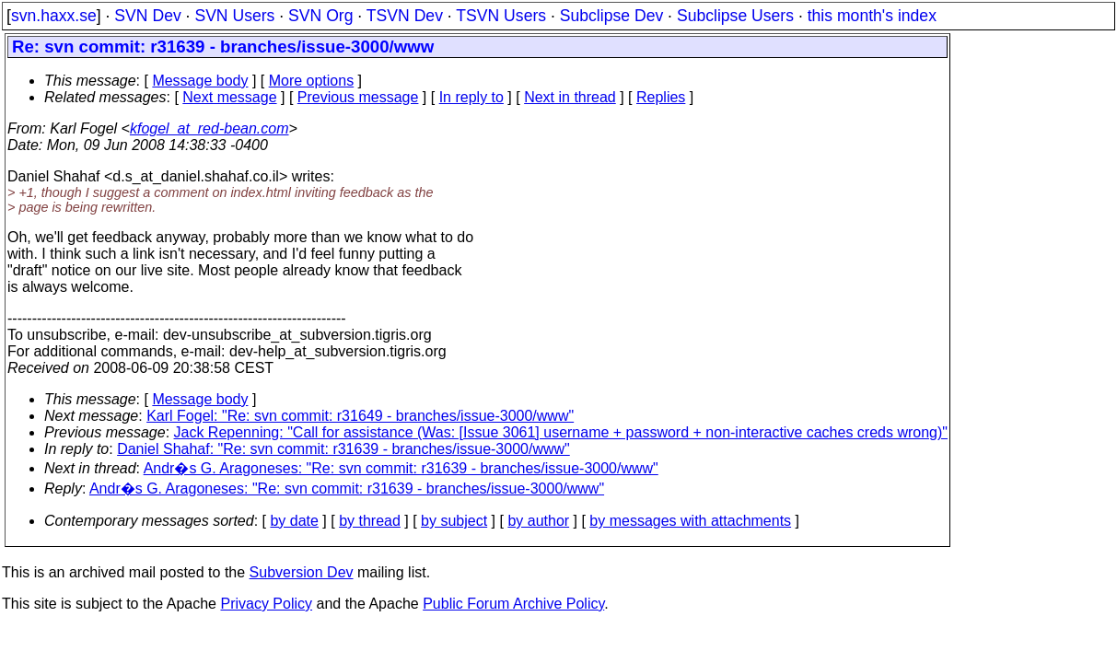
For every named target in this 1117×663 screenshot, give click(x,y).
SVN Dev (147, 15)
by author (538, 521)
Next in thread (570, 97)
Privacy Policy (266, 603)
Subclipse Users (735, 15)
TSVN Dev (405, 15)
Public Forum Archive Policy (513, 603)
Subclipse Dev (611, 15)
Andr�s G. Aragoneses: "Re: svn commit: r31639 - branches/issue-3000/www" (401, 468)
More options (312, 80)
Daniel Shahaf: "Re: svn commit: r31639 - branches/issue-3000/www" (343, 449)
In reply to (471, 97)
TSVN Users (501, 15)
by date (294, 521)
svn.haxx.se (54, 15)
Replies (660, 97)
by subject (454, 521)
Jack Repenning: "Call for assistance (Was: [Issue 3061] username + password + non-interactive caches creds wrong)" (561, 432)
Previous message (358, 97)
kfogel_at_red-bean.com (209, 128)
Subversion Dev (302, 572)
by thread (370, 521)
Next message (229, 97)
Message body (200, 80)
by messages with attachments (690, 521)
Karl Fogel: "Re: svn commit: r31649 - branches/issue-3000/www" (360, 416)
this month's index (872, 15)
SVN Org (320, 15)
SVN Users (234, 15)
